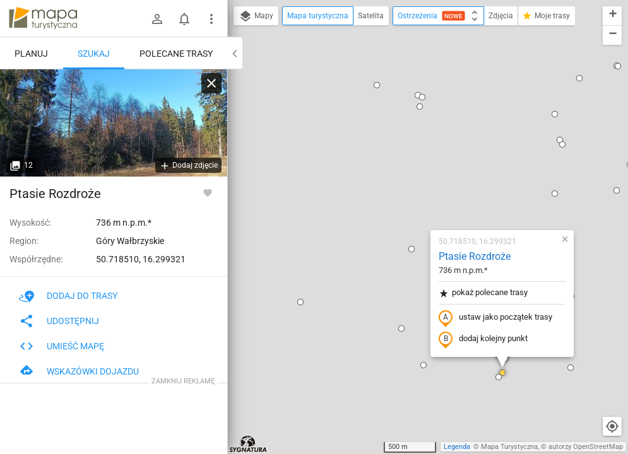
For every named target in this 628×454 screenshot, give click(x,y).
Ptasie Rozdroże (400, 111)
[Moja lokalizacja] (612, 426)
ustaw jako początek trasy (421, 172)
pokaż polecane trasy (408, 147)
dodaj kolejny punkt (408, 193)
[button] (295, 377)
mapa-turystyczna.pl (43, 18)
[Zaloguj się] (157, 19)
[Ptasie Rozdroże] (113, 123)
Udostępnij (59, 321)
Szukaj (94, 54)
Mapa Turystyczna (509, 447)
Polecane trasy (176, 54)
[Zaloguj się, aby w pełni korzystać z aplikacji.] (208, 192)
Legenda (457, 447)
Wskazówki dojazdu (79, 371)
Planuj (31, 54)
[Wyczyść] (211, 83)
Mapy (256, 16)
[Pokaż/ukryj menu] (211, 19)
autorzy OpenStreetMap (585, 447)
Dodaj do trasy (68, 295)
